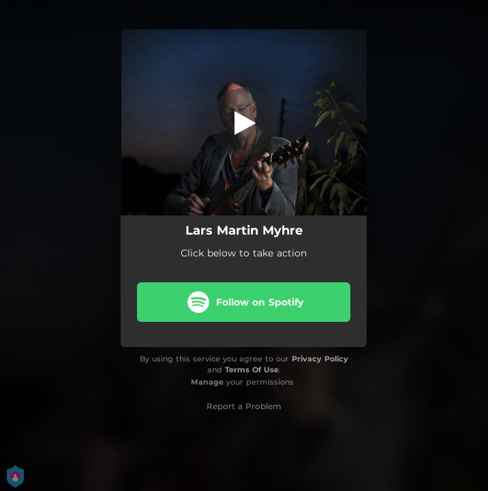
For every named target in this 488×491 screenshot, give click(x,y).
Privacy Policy (320, 358)
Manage (207, 382)
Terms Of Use (252, 369)
